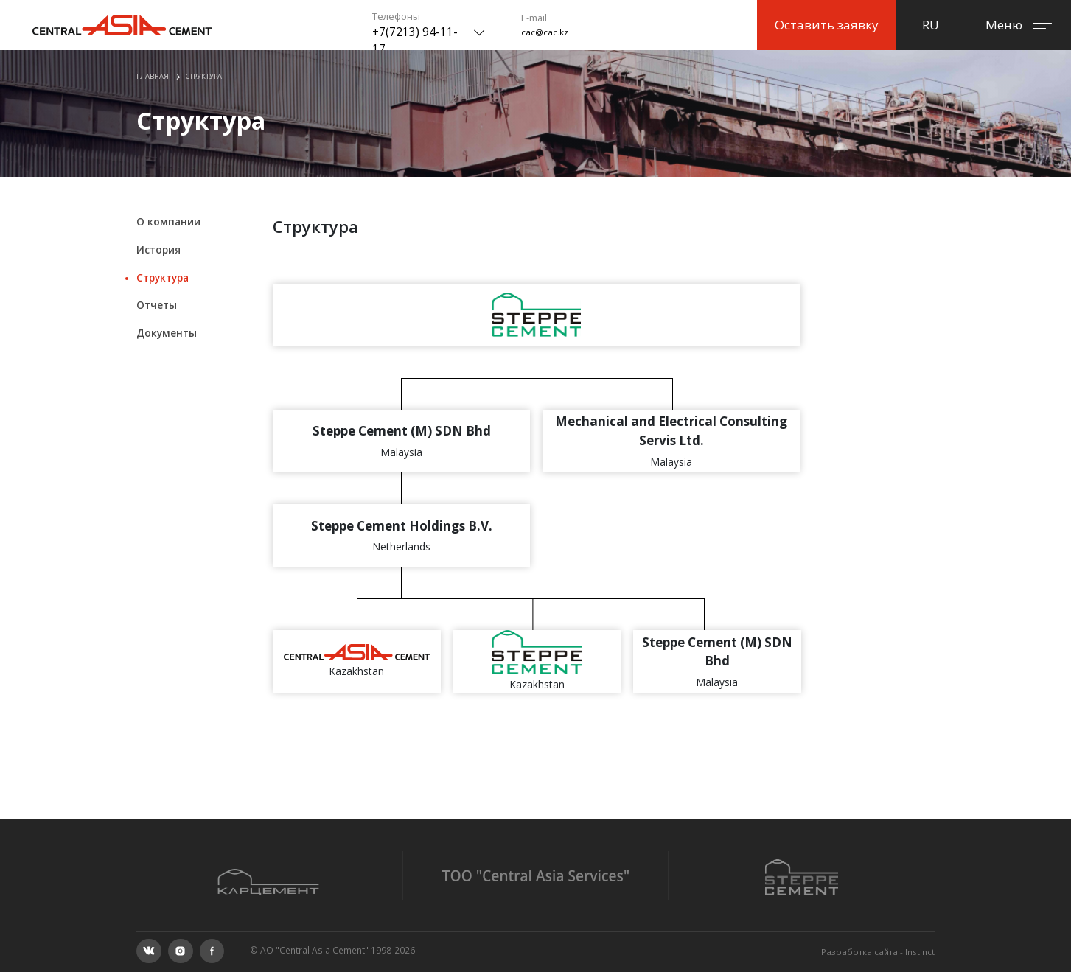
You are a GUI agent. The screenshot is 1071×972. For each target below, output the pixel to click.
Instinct (920, 951)
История (158, 249)
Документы (166, 333)
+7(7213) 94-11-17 (415, 40)
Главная (152, 76)
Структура (204, 76)
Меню (1002, 24)
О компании (168, 221)
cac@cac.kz (544, 32)
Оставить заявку (827, 24)
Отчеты (156, 305)
